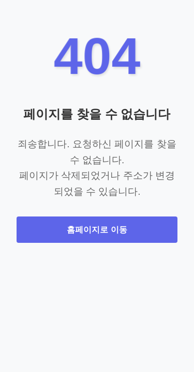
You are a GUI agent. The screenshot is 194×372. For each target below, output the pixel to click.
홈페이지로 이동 (97, 229)
